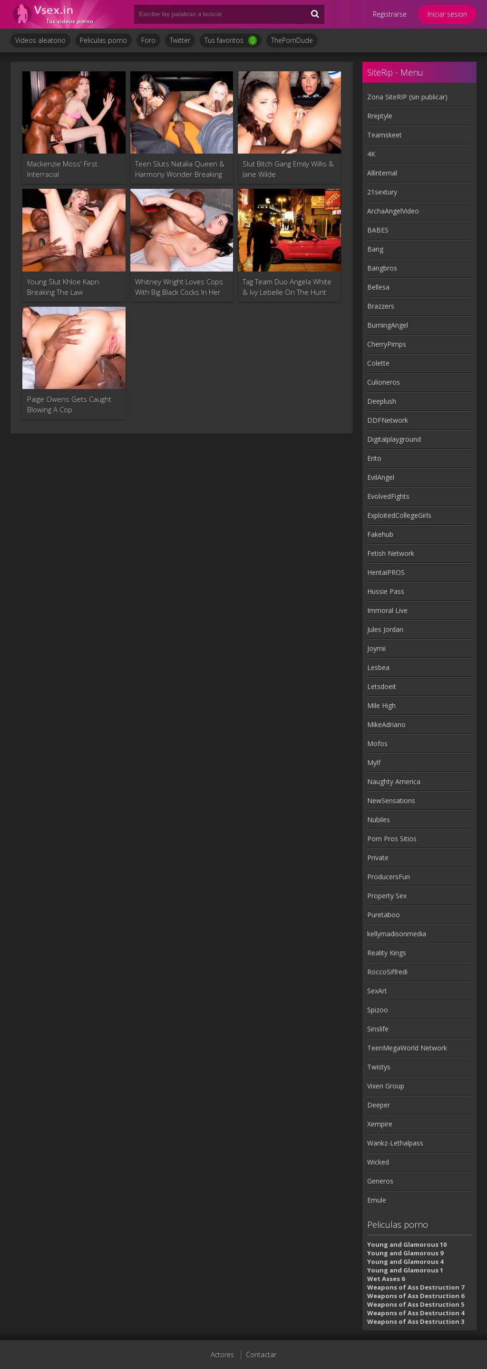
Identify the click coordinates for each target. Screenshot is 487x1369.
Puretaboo (383, 914)
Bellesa (378, 286)
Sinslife (378, 1028)
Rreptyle (379, 115)
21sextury (382, 191)
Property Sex (387, 895)
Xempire (379, 1123)
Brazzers (380, 306)
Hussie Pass (385, 591)
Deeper (378, 1104)
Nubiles (378, 819)
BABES (378, 229)
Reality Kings (386, 952)
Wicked (378, 1161)
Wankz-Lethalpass (395, 1142)
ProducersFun (388, 876)
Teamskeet (384, 134)
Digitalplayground (394, 439)
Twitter (180, 40)
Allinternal (382, 172)
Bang (375, 248)
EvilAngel (380, 477)
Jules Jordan (385, 629)
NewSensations (391, 800)
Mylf (373, 762)
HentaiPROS (386, 572)
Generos (380, 1180)
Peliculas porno (103, 40)
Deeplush (381, 401)
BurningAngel (387, 325)
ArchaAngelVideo (393, 210)
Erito (374, 458)
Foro (148, 40)
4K (371, 153)
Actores (222, 1354)
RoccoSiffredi (387, 971)
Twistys (378, 1066)
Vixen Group (385, 1085)
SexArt (377, 990)
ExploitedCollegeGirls (399, 515)
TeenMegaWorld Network (407, 1047)
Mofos (377, 743)
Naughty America (393, 781)
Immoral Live (387, 610)
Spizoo (377, 1009)
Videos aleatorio (40, 40)
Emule (376, 1199)
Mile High (381, 705)
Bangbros (382, 267)
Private (378, 857)
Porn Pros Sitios (392, 838)
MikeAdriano (386, 724)
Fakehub (380, 534)
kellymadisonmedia (396, 933)
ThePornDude (292, 40)
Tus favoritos (231, 40)
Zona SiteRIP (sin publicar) (407, 96)
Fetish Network (390, 553)
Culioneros (383, 382)
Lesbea (378, 667)
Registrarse (390, 14)
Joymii (376, 648)
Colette (378, 363)
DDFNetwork (387, 420)
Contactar (261, 1354)
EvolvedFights (388, 496)
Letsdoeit (381, 686)
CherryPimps (386, 344)
